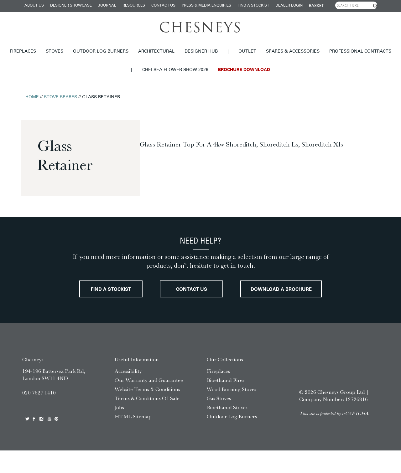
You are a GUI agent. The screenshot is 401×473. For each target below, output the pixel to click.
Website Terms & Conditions (147, 412)
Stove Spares (60, 97)
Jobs (119, 430)
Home (32, 97)
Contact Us (163, 6)
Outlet (247, 51)
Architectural (156, 51)
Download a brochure (200, 312)
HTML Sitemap (133, 439)
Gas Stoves (219, 421)
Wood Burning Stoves (231, 412)
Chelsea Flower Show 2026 (175, 70)
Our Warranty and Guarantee (149, 403)
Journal (107, 6)
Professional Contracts (360, 51)
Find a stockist (253, 6)
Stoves (54, 51)
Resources (133, 6)
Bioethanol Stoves (227, 430)
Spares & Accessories (293, 51)
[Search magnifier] (375, 6)
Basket (316, 6)
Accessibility (128, 394)
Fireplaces (23, 51)
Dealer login (289, 6)
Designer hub (201, 51)
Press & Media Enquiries (206, 6)
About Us (34, 6)
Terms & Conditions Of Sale (147, 421)
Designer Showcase (71, 6)
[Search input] (356, 5)
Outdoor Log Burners (100, 51)
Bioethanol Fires (225, 403)
